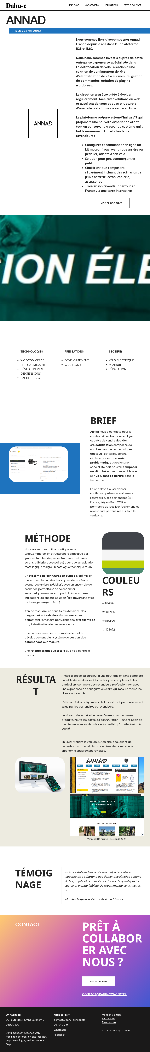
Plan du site (109, 1022)
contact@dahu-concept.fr (104, 994)
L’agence (74, 5)
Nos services (92, 5)
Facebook (59, 1034)
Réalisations (111, 5)
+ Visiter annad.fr (110, 203)
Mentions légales (112, 1014)
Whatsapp (60, 1029)
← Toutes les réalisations (26, 30)
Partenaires (108, 1018)
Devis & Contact (132, 5)
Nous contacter (99, 981)
